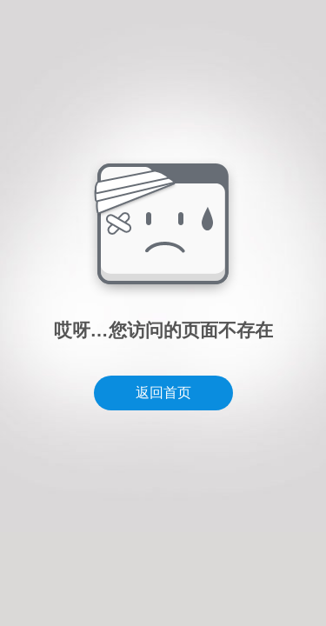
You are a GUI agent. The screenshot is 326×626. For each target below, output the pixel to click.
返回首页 (163, 392)
